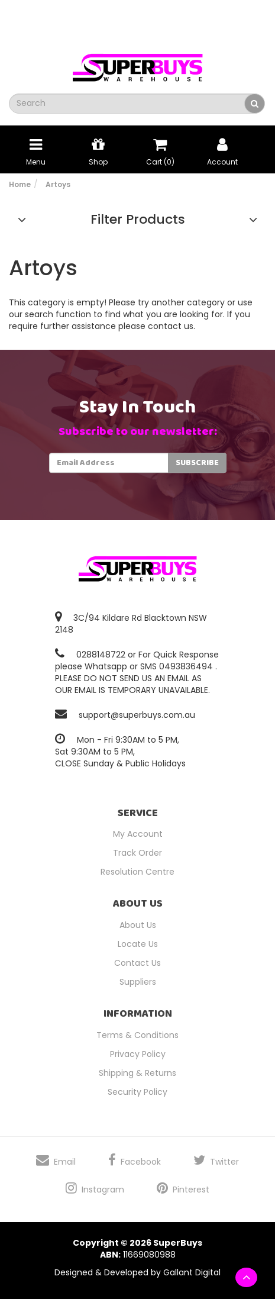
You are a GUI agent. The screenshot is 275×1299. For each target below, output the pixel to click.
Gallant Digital (192, 1272)
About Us (137, 925)
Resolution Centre (137, 872)
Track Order (137, 853)
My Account (138, 834)
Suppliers (137, 982)
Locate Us (138, 944)
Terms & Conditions (137, 1035)
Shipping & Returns (137, 1073)
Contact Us (137, 963)
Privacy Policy (138, 1054)
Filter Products (137, 219)
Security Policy (137, 1092)
